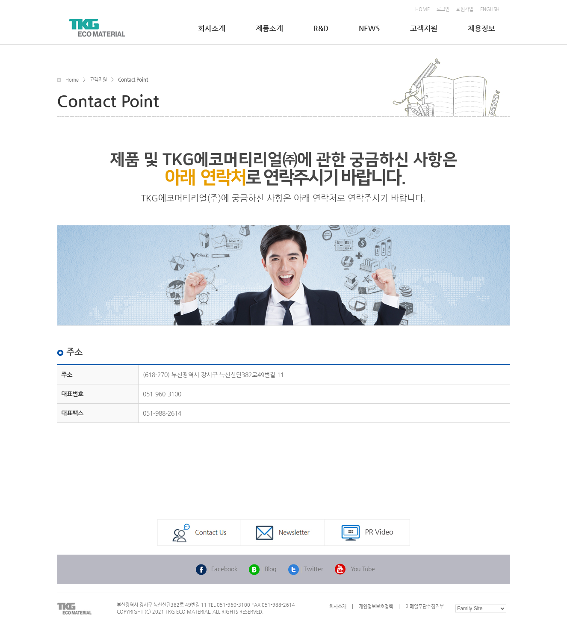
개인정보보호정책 (376, 606)
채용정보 (482, 28)
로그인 (443, 9)
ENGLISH (489, 9)
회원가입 (464, 9)
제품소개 (270, 28)
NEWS (370, 28)
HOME (422, 9)
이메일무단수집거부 (424, 606)
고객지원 (424, 28)
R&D (321, 28)
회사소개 (212, 28)
